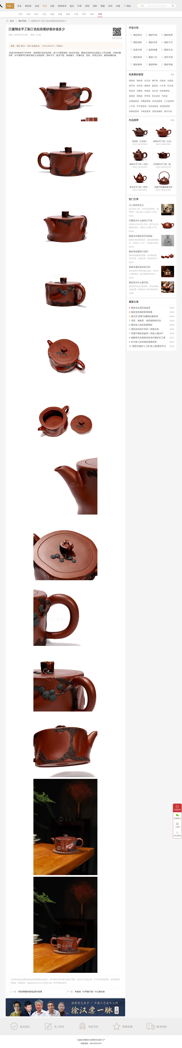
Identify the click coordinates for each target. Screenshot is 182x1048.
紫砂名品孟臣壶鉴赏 (140, 308)
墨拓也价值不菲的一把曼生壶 (145, 329)
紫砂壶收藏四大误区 (138, 251)
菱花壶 (155, 86)
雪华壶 (147, 96)
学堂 (45, 6)
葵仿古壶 (168, 111)
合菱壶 (170, 80)
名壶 (37, 6)
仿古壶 (147, 80)
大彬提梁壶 (146, 111)
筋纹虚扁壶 (157, 111)
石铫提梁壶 (134, 101)
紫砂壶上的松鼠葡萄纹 (141, 325)
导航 (10, 6)
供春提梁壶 (134, 111)
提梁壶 (132, 96)
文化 (44, 14)
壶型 (87, 6)
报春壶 (132, 80)
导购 (100, 14)
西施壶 (140, 96)
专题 (118, 6)
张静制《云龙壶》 (140, 141)
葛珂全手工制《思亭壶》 (140, 187)
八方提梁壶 (169, 101)
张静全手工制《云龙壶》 (163, 141)
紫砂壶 (28, 6)
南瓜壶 (132, 91)
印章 (79, 6)
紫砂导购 (22, 21)
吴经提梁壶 (153, 106)
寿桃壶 (147, 91)
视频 (103, 6)
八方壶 (132, 106)
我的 (127, 6)
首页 (19, 6)
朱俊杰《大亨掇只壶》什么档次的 (90, 991)
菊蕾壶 (147, 86)
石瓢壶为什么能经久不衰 (140, 220)
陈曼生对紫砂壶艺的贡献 (140, 236)
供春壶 (163, 80)
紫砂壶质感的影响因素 (141, 312)
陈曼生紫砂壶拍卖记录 (139, 267)
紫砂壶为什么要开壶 (138, 282)
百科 (110, 6)
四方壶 (155, 91)
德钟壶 (140, 80)
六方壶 (163, 86)
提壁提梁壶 (165, 106)
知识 (36, 14)
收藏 (60, 14)
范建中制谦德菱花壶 (163, 187)
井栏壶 (140, 86)
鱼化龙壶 (156, 96)
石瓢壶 (140, 91)
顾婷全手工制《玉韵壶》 (140, 164)
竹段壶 (165, 96)
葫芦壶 (132, 86)
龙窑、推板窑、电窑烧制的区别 (146, 320)
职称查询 (62, 6)
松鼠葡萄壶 (165, 91)
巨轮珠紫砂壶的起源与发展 (30, 991)
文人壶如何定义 (136, 205)
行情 (76, 14)
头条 (28, 14)
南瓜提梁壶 (157, 101)
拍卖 (52, 14)
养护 (84, 14)
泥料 (95, 6)
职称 (68, 14)
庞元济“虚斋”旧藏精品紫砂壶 (144, 316)
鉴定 (72, 6)
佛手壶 (155, 80)
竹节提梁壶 (142, 106)
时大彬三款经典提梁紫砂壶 (144, 342)
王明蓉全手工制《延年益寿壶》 (163, 164)
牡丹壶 (170, 86)
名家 (52, 6)
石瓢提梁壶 (146, 101)
